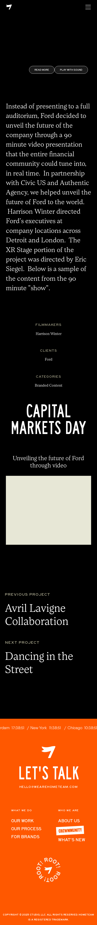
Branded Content (48, 388)
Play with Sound (71, 69)
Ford (48, 362)
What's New (71, 839)
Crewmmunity (70, 830)
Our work (22, 820)
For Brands (25, 836)
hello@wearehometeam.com (48, 786)
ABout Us (69, 820)
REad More (42, 69)
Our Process (26, 828)
